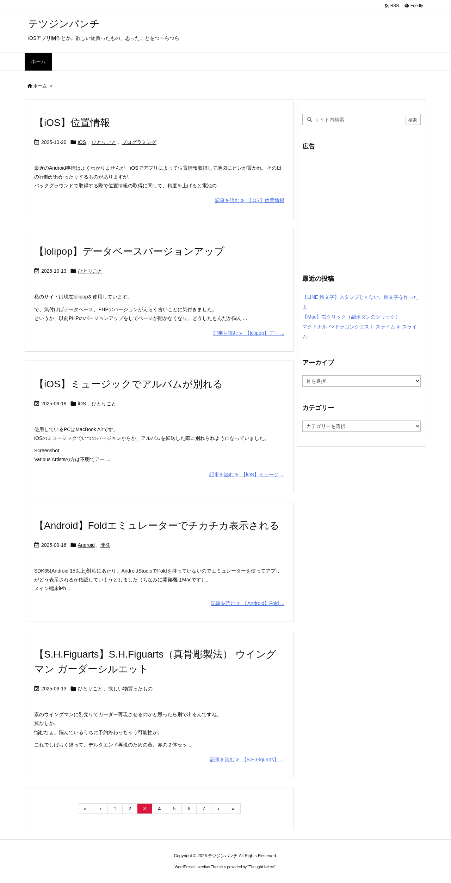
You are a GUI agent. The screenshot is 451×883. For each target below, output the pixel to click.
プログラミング (139, 142)
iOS (82, 142)
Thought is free (261, 867)
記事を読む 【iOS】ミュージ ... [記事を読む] (246, 474)
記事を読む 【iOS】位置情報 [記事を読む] (249, 200)
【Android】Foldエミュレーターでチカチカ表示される (156, 525)
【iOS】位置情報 (72, 122)
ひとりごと (104, 142)
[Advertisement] (361, 208)
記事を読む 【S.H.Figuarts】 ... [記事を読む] (247, 759)
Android (86, 545)
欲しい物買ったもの (130, 688)
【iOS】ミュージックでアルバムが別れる (128, 384)
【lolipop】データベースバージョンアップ (129, 251)
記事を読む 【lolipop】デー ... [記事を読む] (248, 333)
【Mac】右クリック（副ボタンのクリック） (351, 317)
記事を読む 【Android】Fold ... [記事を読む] (247, 603)
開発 (105, 545)
